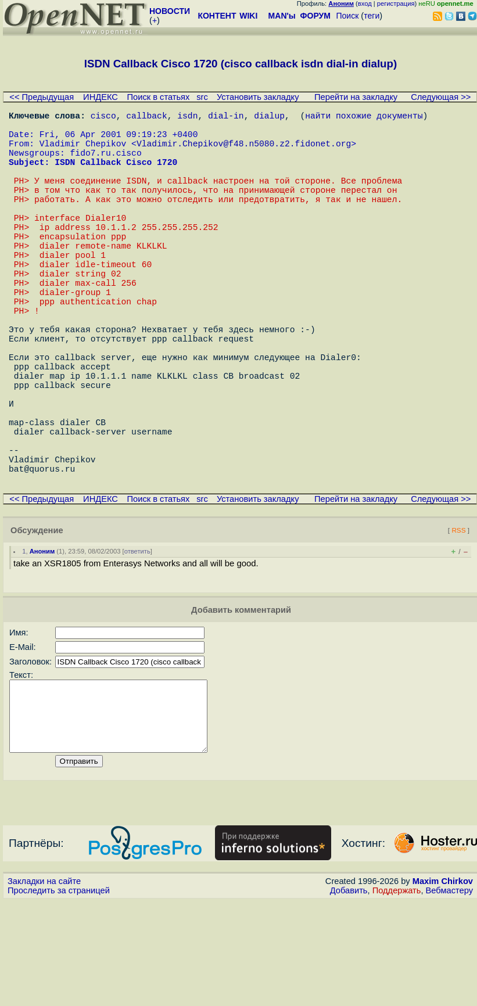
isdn (187, 117)
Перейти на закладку (355, 97)
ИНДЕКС (100, 97)
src (202, 97)
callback (146, 117)
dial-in (226, 117)
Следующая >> (441, 97)
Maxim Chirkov (443, 985)
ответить (137, 641)
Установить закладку (258, 97)
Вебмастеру (449, 995)
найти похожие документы (363, 117)
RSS (458, 620)
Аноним (42, 641)
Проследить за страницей (59, 995)
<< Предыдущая (41, 97)
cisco (103, 117)
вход (365, 3)
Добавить (349, 995)
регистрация (396, 3)
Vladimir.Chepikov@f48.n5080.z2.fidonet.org (244, 152)
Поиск (347, 15)
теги (371, 15)
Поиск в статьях (158, 97)
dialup (269, 117)
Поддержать (396, 995)
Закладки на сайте (44, 985)
